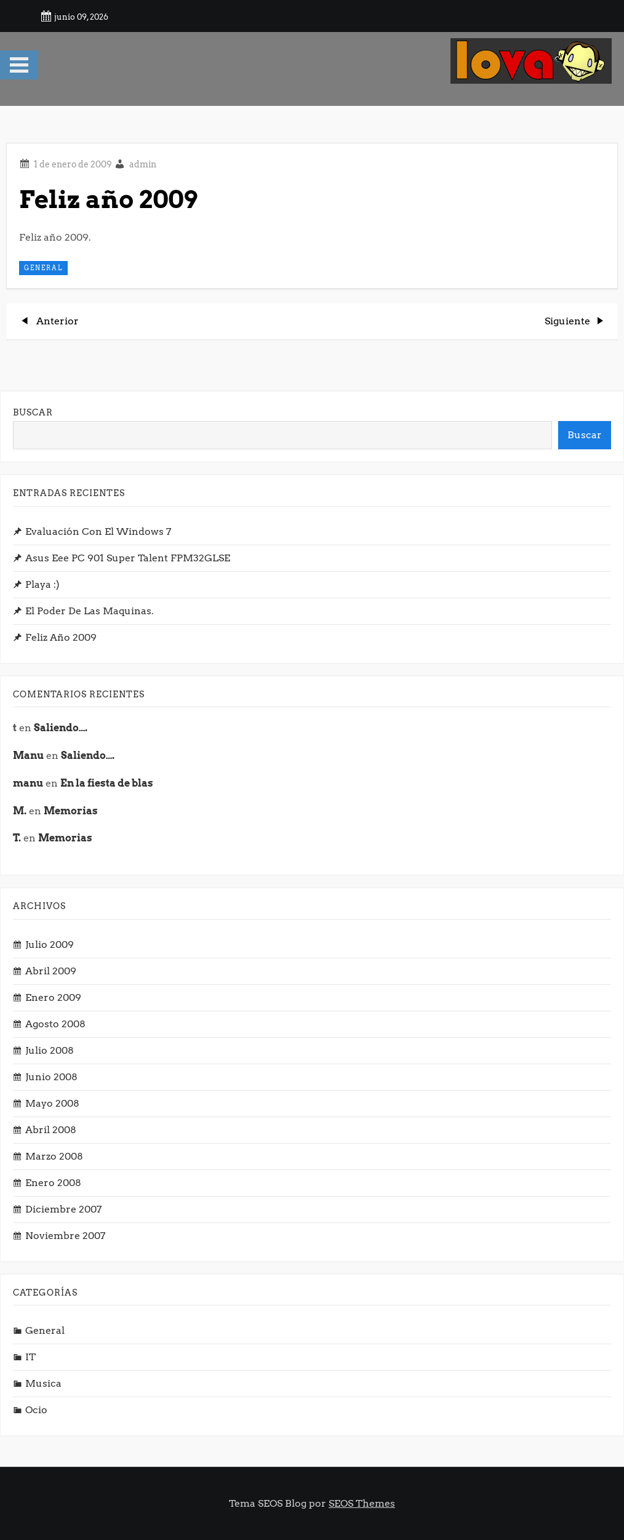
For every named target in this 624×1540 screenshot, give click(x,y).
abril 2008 (50, 1130)
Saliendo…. (60, 728)
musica (43, 1383)
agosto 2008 (55, 1024)
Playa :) (42, 584)
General (43, 267)
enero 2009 (53, 997)
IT (30, 1357)
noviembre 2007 (65, 1235)
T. (17, 838)
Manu (28, 755)
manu (28, 783)
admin (142, 164)
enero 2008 (53, 1183)
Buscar (33, 412)
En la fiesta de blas (106, 783)
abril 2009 (50, 971)
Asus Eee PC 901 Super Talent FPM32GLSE (127, 558)
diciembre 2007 (63, 1209)
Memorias (71, 811)
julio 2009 (49, 944)
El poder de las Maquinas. (89, 611)
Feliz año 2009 (61, 637)
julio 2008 (49, 1050)
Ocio (36, 1410)
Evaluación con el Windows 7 (98, 531)
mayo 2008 (52, 1103)
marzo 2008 (54, 1156)
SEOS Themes (362, 1503)
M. (19, 811)
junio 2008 (51, 1077)
